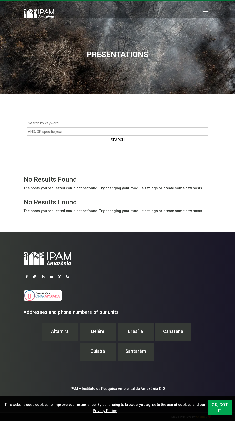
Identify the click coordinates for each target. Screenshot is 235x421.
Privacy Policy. (105, 411)
